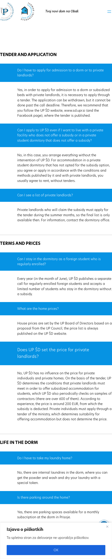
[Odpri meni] (109, 11)
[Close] (107, 526)
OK (56, 550)
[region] (56, 541)
